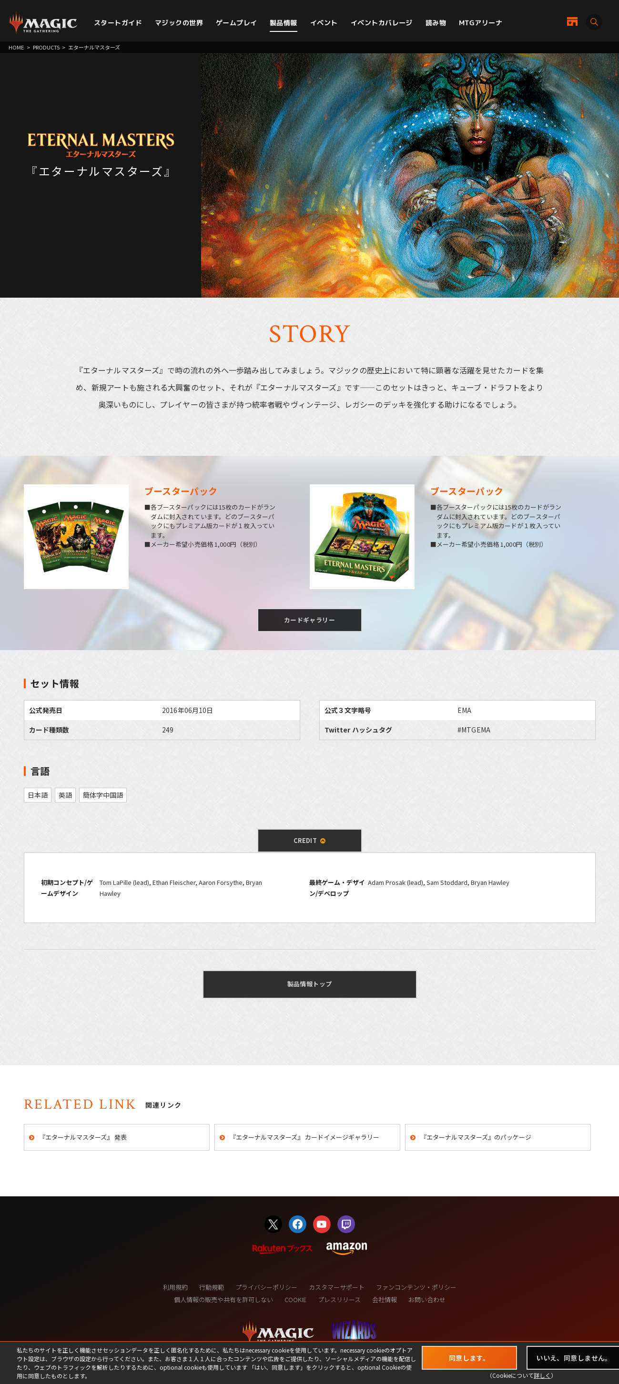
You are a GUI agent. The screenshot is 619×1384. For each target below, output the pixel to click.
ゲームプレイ (236, 22)
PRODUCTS (46, 47)
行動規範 (211, 1287)
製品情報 (283, 22)
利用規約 (175, 1287)
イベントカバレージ (382, 22)
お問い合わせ (427, 1299)
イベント (324, 22)
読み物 (436, 22)
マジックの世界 (179, 22)
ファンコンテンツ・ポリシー (416, 1287)
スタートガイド (118, 22)
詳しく (542, 1375)
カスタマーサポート (337, 1287)
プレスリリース (339, 1299)
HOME (16, 47)
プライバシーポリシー (266, 1287)
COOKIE (295, 1299)
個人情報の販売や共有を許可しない (223, 1299)
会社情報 (384, 1299)
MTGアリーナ (480, 22)
